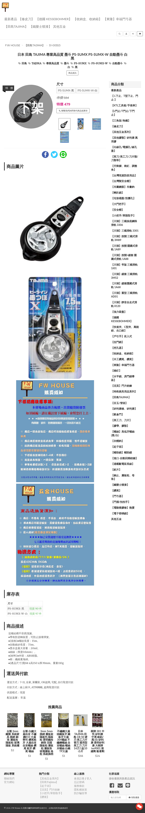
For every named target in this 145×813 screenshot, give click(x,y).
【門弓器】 (117, 496)
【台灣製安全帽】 (121, 181)
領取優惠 (134, 797)
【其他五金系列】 (121, 131)
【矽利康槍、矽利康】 (124, 408)
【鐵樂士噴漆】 (40, 26)
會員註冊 (79, 778)
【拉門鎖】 (117, 342)
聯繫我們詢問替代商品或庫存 (73, 110)
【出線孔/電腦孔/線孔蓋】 (124, 148)
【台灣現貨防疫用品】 (124, 175)
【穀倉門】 (117, 414)
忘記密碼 (79, 782)
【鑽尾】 (116, 490)
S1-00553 (54, 45)
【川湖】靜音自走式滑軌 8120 (124, 304)
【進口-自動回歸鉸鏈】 (124, 458)
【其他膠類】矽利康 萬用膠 (124, 139)
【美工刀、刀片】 (121, 420)
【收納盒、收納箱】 (87, 18)
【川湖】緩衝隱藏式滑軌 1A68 (124, 285)
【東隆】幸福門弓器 (117, 18)
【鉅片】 (116, 469)
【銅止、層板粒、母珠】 (122, 477)
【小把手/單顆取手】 (123, 215)
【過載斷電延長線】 (122, 463)
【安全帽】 (117, 209)
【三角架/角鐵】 (120, 120)
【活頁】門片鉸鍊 (121, 385)
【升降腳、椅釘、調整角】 (124, 167)
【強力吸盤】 (119, 311)
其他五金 (59, 26)
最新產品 (10, 18)
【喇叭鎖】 (117, 192)
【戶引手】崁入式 (121, 336)
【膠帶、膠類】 (120, 425)
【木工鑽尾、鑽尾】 (122, 359)
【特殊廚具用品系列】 (124, 391)
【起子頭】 (117, 446)
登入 (89, 778)
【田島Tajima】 (16, 26)
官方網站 (9, 782)
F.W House (12, 45)
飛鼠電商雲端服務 (57, 808)
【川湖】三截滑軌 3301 (125, 230)
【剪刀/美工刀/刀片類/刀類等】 (124, 158)
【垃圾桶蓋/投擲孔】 (123, 198)
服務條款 (79, 785)
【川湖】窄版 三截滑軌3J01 (124, 266)
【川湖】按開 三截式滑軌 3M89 (124, 238)
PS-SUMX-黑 (66, 90)
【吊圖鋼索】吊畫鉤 (122, 186)
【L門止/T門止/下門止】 (123, 112)
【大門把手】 (119, 204)
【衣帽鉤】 (117, 440)
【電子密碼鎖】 (120, 513)
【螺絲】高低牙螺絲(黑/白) (122, 433)
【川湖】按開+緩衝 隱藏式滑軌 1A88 (124, 257)
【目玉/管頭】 (119, 403)
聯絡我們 (9, 778)
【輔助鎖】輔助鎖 (121, 452)
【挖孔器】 (117, 347)
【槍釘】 (116, 370)
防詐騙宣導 (80, 793)
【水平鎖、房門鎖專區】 (122, 378)
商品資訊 (72, 73)
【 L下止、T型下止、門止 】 (124, 97)
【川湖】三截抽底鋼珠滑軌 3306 (124, 222)
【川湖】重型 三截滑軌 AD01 (124, 294)
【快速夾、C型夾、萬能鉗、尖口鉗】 (125, 328)
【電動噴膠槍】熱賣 (122, 507)
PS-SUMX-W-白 (87, 90)
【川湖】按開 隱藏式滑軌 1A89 (124, 247)
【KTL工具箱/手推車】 (124, 105)
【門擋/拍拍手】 (120, 501)
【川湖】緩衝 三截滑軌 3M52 (124, 275)
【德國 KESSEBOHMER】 (54, 18)
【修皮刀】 (26, 18)
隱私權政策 (80, 789)
